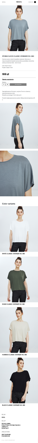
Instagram (6, 434)
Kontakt (5, 428)
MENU (4, 2)
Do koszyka (18, 84)
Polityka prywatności (11, 425)
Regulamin (6, 423)
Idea (3, 417)
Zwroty (5, 426)
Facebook (6, 436)
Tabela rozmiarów (8, 79)
